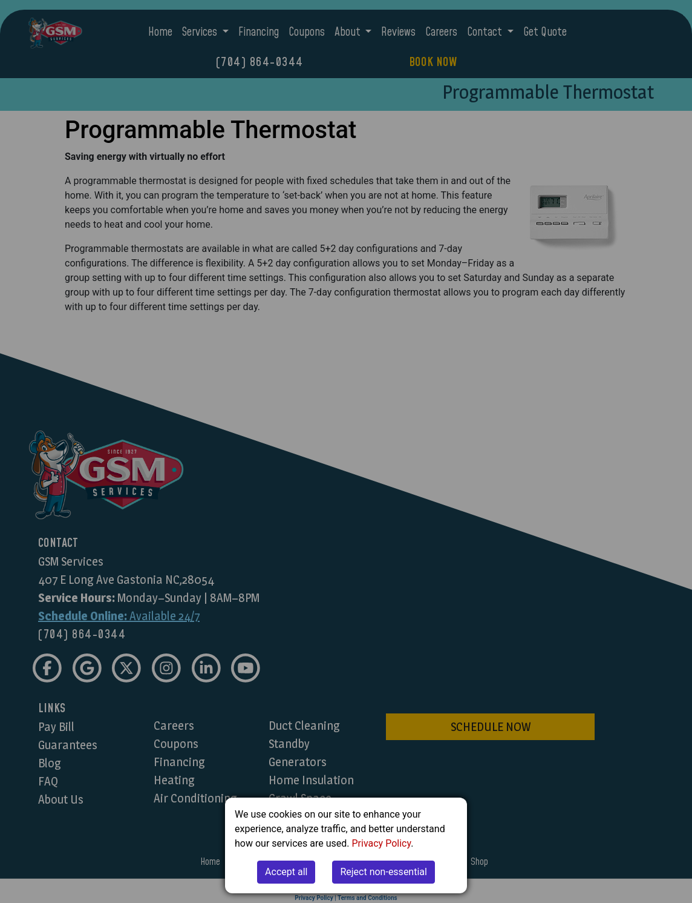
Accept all (286, 872)
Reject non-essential (383, 872)
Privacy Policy (381, 843)
